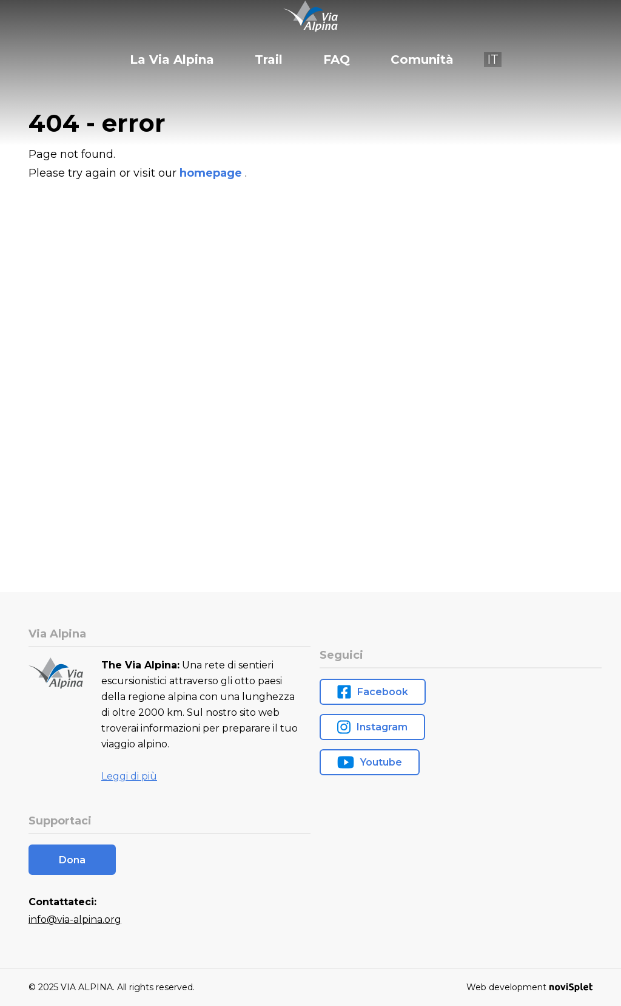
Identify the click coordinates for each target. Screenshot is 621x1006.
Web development (529, 987)
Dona (72, 860)
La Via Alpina (172, 59)
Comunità (422, 59)
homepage (212, 173)
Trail (269, 59)
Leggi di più (129, 776)
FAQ (336, 59)
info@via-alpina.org (75, 919)
